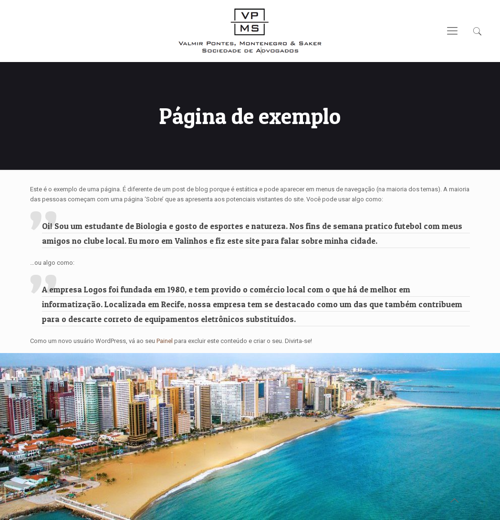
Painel (164, 340)
